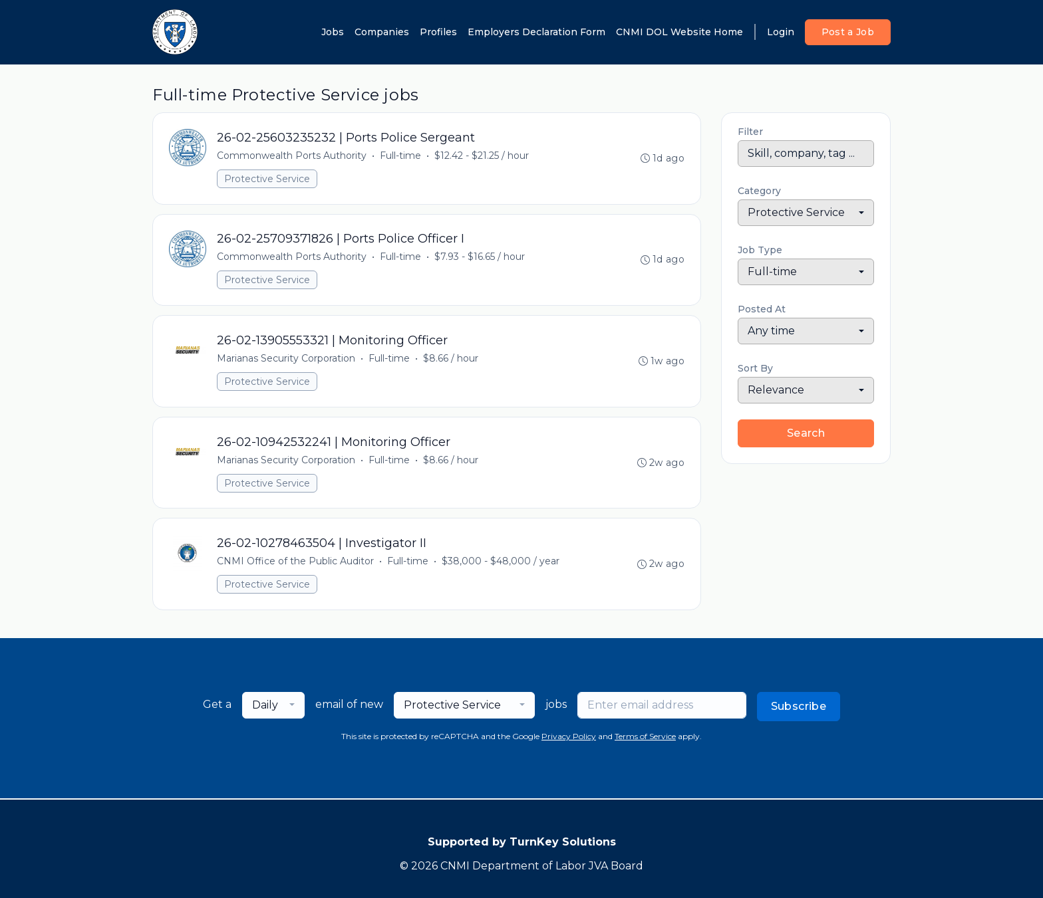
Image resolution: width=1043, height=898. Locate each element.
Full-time (400, 156)
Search (806, 433)
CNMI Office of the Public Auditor (295, 562)
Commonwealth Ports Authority (292, 156)
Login (780, 32)
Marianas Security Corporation (286, 359)
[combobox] (806, 212)
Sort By (755, 368)
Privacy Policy (568, 737)
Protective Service (267, 179)
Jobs (332, 32)
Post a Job (848, 32)
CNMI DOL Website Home (679, 32)
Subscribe (799, 707)
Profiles (438, 32)
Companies (382, 32)
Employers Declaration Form (536, 32)
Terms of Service (645, 737)
